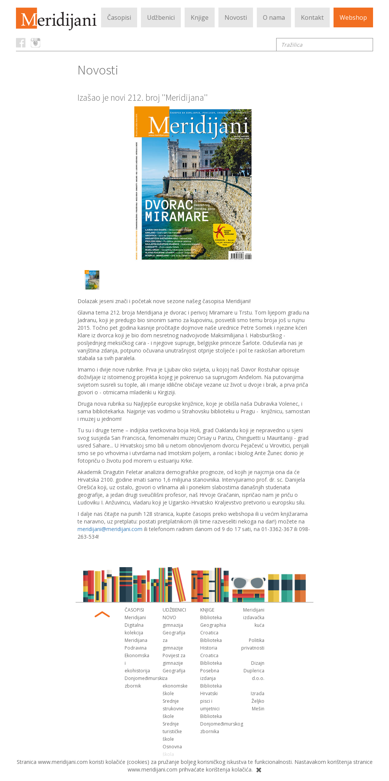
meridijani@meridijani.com (109, 529)
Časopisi (119, 17)
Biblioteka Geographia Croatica (213, 625)
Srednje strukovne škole (173, 708)
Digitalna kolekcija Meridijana (136, 632)
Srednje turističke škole (172, 731)
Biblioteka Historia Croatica (211, 648)
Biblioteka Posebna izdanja (211, 670)
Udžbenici (161, 17)
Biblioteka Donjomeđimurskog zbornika (221, 724)
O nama (274, 17)
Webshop (353, 17)
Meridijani (135, 617)
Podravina (136, 648)
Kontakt (312, 17)
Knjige (200, 17)
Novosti (236, 17)
